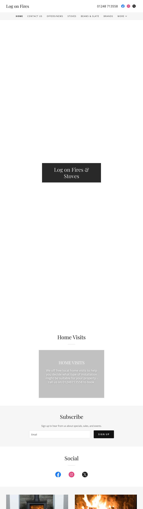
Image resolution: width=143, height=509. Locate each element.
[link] (39, 7)
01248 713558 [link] (107, 6)
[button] (122, 16)
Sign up (103, 434)
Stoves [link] (72, 16)
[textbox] (59, 434)
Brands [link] (108, 16)
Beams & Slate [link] (90, 16)
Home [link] (19, 16)
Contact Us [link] (34, 16)
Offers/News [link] (55, 16)
